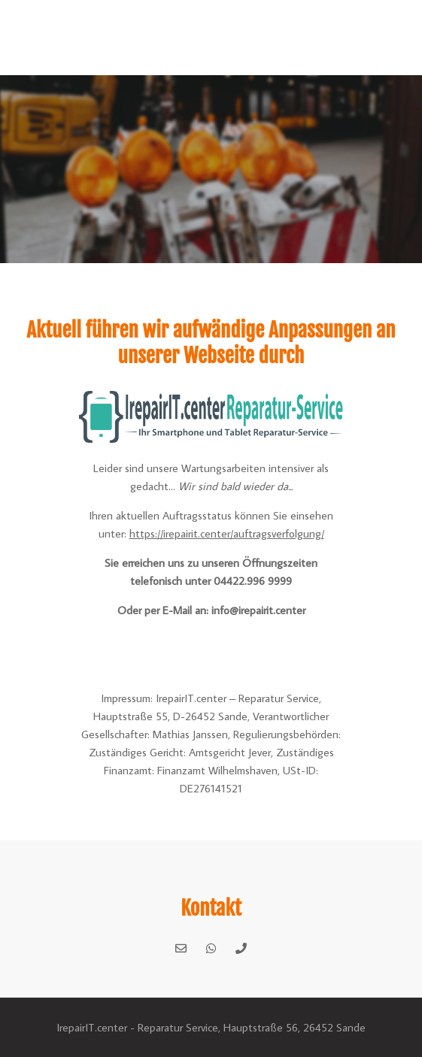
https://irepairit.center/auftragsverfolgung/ (226, 533)
